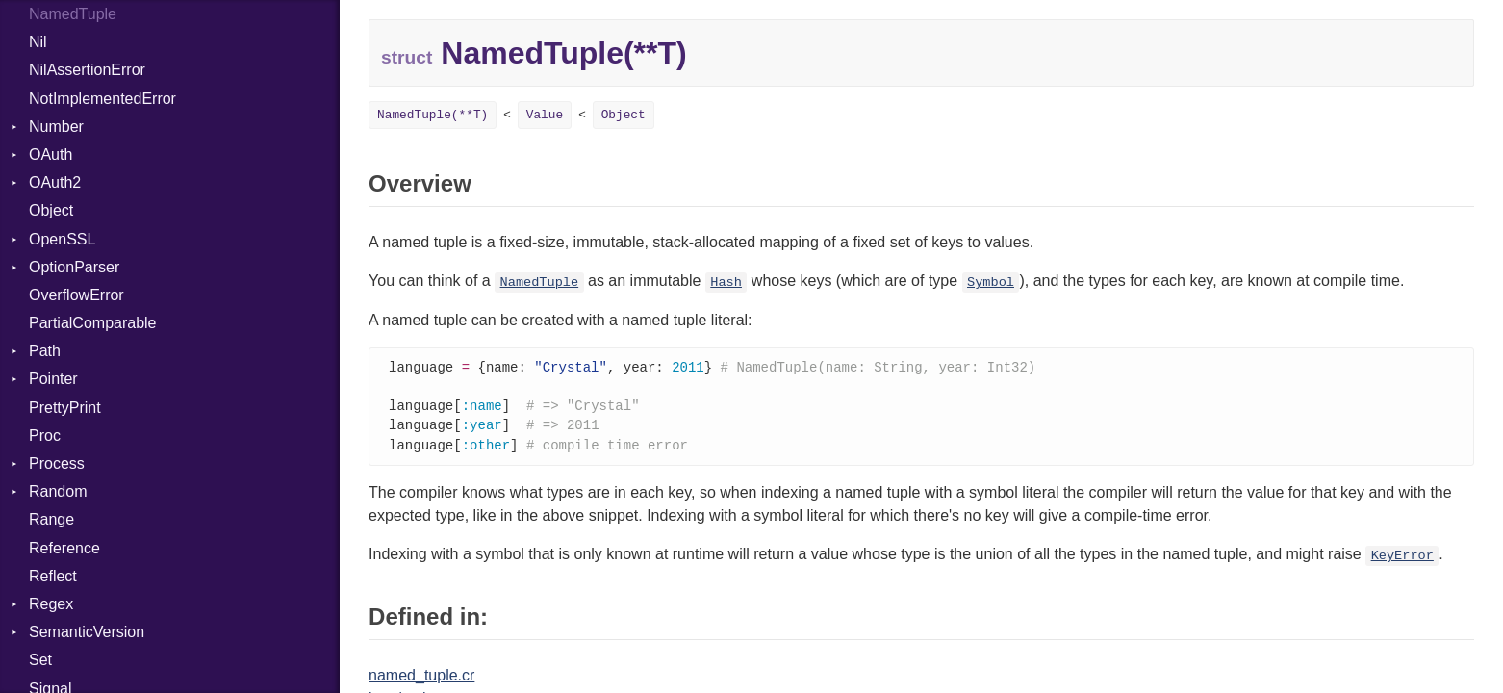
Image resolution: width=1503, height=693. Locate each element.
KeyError (1402, 560)
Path (45, 351)
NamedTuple (72, 14)
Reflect (53, 576)
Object (51, 210)
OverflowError (76, 295)
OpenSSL (62, 239)
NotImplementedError (102, 98)
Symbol (990, 282)
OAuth (50, 154)
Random (58, 491)
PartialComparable (93, 323)
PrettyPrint (65, 407)
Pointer (53, 379)
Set (40, 660)
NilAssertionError (87, 70)
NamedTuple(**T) (432, 115)
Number (56, 126)
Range (51, 519)
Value (544, 115)
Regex (51, 604)
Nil (38, 42)
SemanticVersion (86, 632)
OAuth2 (55, 182)
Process (57, 463)
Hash (726, 282)
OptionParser (74, 267)
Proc (45, 435)
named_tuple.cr (421, 680)
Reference (64, 548)
